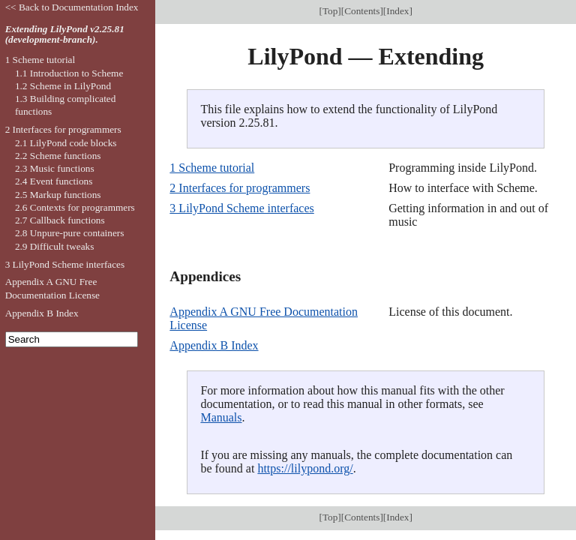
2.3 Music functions (54, 168)
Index (397, 10)
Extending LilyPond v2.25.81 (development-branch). (64, 34)
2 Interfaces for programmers (240, 188)
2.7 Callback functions (60, 220)
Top (330, 10)
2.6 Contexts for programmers (75, 207)
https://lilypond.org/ (304, 468)
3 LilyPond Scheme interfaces (242, 208)
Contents (362, 10)
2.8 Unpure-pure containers (69, 232)
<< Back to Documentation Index (72, 7)
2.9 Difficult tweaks (54, 246)
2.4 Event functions (54, 181)
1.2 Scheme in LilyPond (63, 86)
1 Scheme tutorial (212, 167)
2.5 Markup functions (58, 194)
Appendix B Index (214, 345)
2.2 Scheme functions (58, 155)
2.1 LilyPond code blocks (66, 142)
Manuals (221, 417)
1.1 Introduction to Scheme (69, 73)
